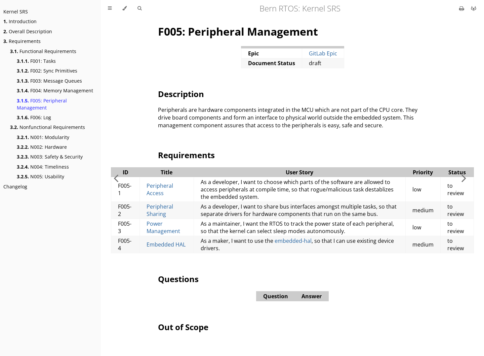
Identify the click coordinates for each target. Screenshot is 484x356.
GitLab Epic (323, 53)
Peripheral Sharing (160, 210)
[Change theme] (124, 8)
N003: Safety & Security (50, 156)
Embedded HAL (166, 244)
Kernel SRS (15, 11)
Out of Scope (183, 326)
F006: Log (34, 117)
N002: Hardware (42, 147)
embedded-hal (293, 240)
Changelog (15, 186)
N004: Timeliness (43, 167)
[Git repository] (473, 8)
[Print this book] (462, 8)
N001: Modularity (43, 137)
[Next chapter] (464, 178)
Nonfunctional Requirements (47, 127)
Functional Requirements (43, 51)
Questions (178, 278)
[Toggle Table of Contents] (110, 8)
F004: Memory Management (55, 90)
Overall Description (27, 31)
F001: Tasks (36, 61)
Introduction (20, 21)
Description (181, 93)
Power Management (163, 227)
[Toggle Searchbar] (139, 8)
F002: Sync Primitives (47, 71)
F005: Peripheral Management (42, 104)
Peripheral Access (160, 189)
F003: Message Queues (49, 81)
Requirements (22, 41)
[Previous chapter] (116, 178)
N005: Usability (40, 176)
